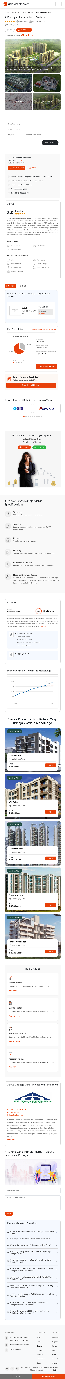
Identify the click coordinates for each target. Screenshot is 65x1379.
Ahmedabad (56, 1359)
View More (14, 991)
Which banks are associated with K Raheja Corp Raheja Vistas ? (29, 1261)
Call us (16, 1376)
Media (39, 1342)
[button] (24, 416)
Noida (54, 1354)
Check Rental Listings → (31, 385)
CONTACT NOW (16, 168)
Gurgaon (55, 1342)
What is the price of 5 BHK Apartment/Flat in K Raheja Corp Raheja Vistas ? (28, 1304)
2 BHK (24, 308)
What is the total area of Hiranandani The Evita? (29, 1245)
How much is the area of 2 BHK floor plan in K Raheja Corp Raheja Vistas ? (30, 1287)
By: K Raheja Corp (36, 21)
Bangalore (55, 1337)
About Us (40, 1354)
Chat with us (39, 447)
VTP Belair (13, 802)
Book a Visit (24, 447)
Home (7, 12)
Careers (39, 1350)
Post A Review (24, 30)
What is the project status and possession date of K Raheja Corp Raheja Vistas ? (30, 1270)
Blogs (39, 1363)
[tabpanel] (31, 310)
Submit (8, 1213)
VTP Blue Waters (16, 849)
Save (10, 30)
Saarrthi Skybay (16, 895)
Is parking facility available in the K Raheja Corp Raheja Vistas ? (29, 1253)
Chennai (54, 1363)
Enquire (50, 765)
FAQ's (32, 168)
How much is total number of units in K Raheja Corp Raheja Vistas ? (30, 1278)
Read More (43, 626)
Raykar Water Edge (17, 942)
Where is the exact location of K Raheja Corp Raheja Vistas (30, 1233)
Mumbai (54, 1346)
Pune (53, 1350)
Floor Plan (47, 83)
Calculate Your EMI (46, 366)
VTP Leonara (15, 756)
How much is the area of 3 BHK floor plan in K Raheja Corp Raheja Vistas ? (30, 1295)
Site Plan (18, 101)
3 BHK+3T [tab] (22, 286)
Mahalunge (21, 21)
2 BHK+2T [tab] (10, 286)
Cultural (39, 1346)
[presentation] (11, 286)
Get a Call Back (50, 143)
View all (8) (46, 102)
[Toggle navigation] (58, 4)
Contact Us (41, 1359)
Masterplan (18, 83)
